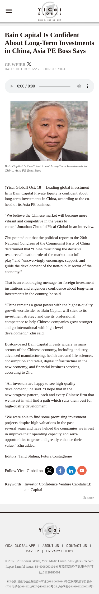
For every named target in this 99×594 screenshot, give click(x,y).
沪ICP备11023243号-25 (43, 586)
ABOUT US (51, 545)
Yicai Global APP (20, 545)
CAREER (32, 551)
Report (90, 497)
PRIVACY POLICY (59, 551)
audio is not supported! (49, 86)
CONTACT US (76, 545)
